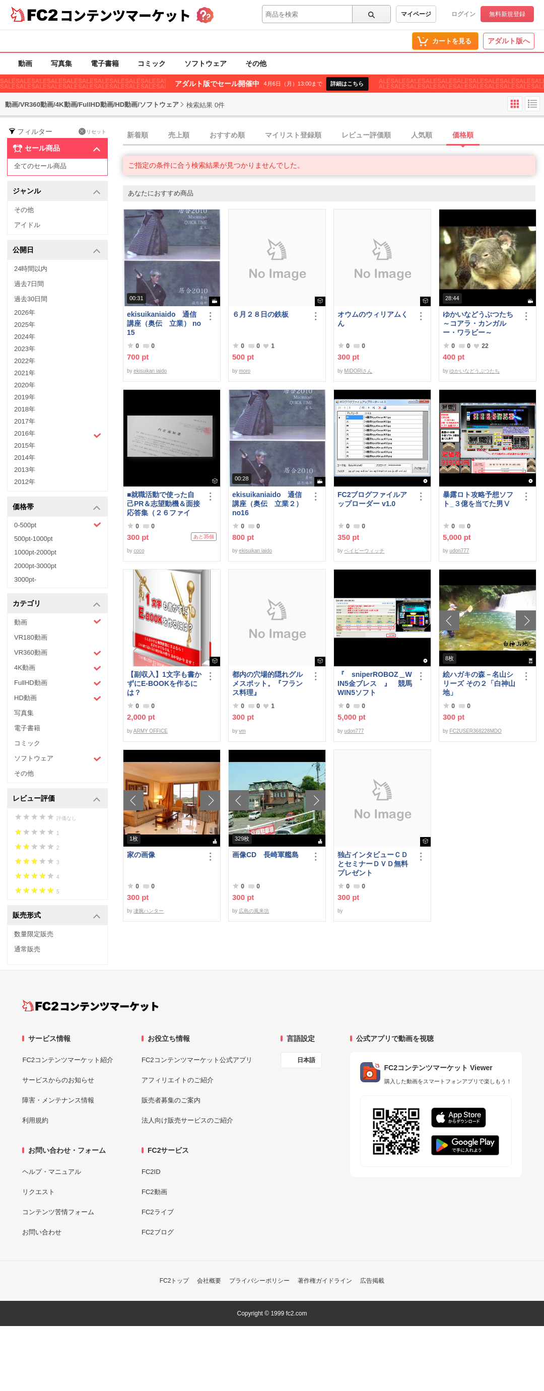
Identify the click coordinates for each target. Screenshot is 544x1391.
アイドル (27, 225)
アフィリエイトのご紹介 (178, 1080)
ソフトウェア (205, 63)
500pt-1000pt (33, 538)
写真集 (61, 63)
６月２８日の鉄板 (260, 314)
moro (244, 371)
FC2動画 (154, 1192)
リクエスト (38, 1192)
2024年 (24, 336)
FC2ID (151, 1171)
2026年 (24, 312)
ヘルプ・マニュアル (51, 1171)
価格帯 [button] (57, 507)
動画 (25, 63)
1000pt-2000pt (35, 552)
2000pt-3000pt (35, 566)
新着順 (137, 135)
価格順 (462, 135)
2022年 (24, 361)
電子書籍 (105, 63)
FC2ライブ (158, 1212)
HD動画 (57, 698)
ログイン (463, 14)
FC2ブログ (158, 1232)
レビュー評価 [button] (57, 799)
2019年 (24, 397)
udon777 (459, 550)
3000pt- (25, 579)
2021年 (24, 373)
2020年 (24, 385)
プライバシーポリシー (259, 1280)
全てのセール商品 (40, 166)
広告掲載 (372, 1280)
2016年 (57, 435)
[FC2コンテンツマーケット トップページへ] (90, 1006)
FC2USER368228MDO (475, 731)
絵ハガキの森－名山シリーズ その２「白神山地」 (479, 683)
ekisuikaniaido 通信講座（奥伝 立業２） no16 (267, 504)
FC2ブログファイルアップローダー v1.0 (372, 499)
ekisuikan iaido (150, 371)
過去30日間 (30, 299)
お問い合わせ (41, 1232)
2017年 (24, 421)
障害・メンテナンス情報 (58, 1100)
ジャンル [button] (57, 191)
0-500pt (57, 525)
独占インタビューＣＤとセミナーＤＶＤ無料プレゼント (372, 864)
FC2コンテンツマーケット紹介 (67, 1060)
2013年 (24, 469)
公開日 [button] (57, 250)
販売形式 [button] (57, 916)
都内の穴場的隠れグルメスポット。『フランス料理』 (267, 683)
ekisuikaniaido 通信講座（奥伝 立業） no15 (164, 323)
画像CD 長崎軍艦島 (265, 855)
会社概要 (209, 1280)
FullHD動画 (57, 683)
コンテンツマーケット (125, 15)
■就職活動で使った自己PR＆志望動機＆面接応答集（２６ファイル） (163, 504)
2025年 (24, 324)
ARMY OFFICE (150, 731)
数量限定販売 (33, 934)
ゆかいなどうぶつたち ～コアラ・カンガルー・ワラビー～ (480, 323)
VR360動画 (57, 653)
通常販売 (27, 949)
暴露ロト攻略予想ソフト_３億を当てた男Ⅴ (478, 499)
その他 (255, 63)
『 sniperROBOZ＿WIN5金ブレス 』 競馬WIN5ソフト (374, 683)
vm (242, 731)
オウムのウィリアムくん (372, 318)
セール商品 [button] (57, 149)
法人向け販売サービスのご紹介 (187, 1120)
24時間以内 (30, 268)
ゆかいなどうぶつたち (474, 371)
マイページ (416, 14)
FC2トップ (174, 1280)
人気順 (421, 135)
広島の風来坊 (254, 911)
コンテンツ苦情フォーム (58, 1212)
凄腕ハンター (148, 911)
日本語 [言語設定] (306, 1060)
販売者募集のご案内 (171, 1100)
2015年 (24, 445)
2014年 (24, 457)
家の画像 (141, 855)
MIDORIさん (358, 371)
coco (138, 550)
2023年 (24, 349)
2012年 (24, 481)
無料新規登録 (507, 14)
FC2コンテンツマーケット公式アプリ (197, 1060)
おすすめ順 (227, 135)
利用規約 (35, 1120)
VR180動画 (30, 637)
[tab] (333, 135)
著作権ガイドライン (325, 1280)
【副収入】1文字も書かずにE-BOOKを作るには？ (164, 683)
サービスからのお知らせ (58, 1080)
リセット (92, 131)
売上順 (178, 135)
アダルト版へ (509, 41)
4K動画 (57, 668)
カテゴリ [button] (57, 604)
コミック (152, 63)
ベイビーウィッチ (364, 550)
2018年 (24, 409)
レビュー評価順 (366, 135)
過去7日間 (29, 284)
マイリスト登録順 (293, 135)
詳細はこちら (347, 84)
